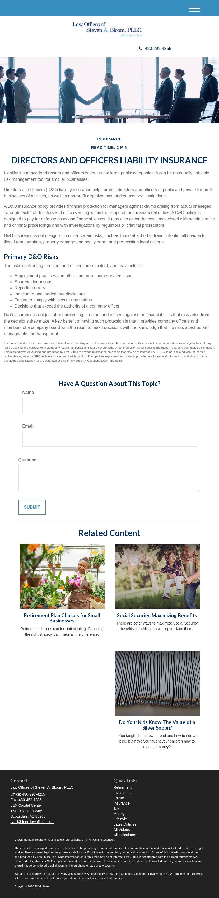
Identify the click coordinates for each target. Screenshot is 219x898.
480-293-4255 (155, 48)
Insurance (122, 803)
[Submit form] (32, 507)
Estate (119, 798)
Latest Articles (125, 824)
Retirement (123, 787)
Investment (123, 793)
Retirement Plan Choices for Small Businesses (62, 618)
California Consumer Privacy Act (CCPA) (147, 873)
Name (28, 392)
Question (27, 460)
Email (28, 426)
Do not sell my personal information (100, 878)
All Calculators (125, 835)
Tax (116, 808)
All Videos (122, 830)
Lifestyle (120, 819)
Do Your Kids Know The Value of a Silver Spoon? (157, 725)
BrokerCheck (105, 839)
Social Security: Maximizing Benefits (157, 615)
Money (119, 814)
